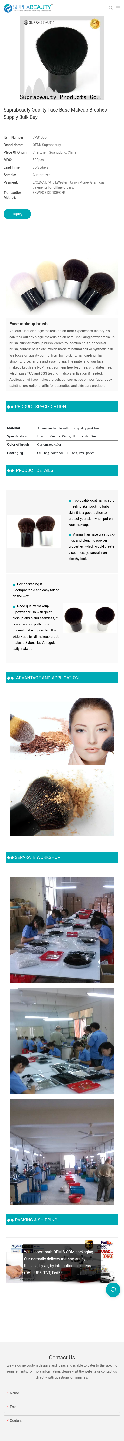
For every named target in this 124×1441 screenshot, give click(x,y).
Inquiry (17, 214)
